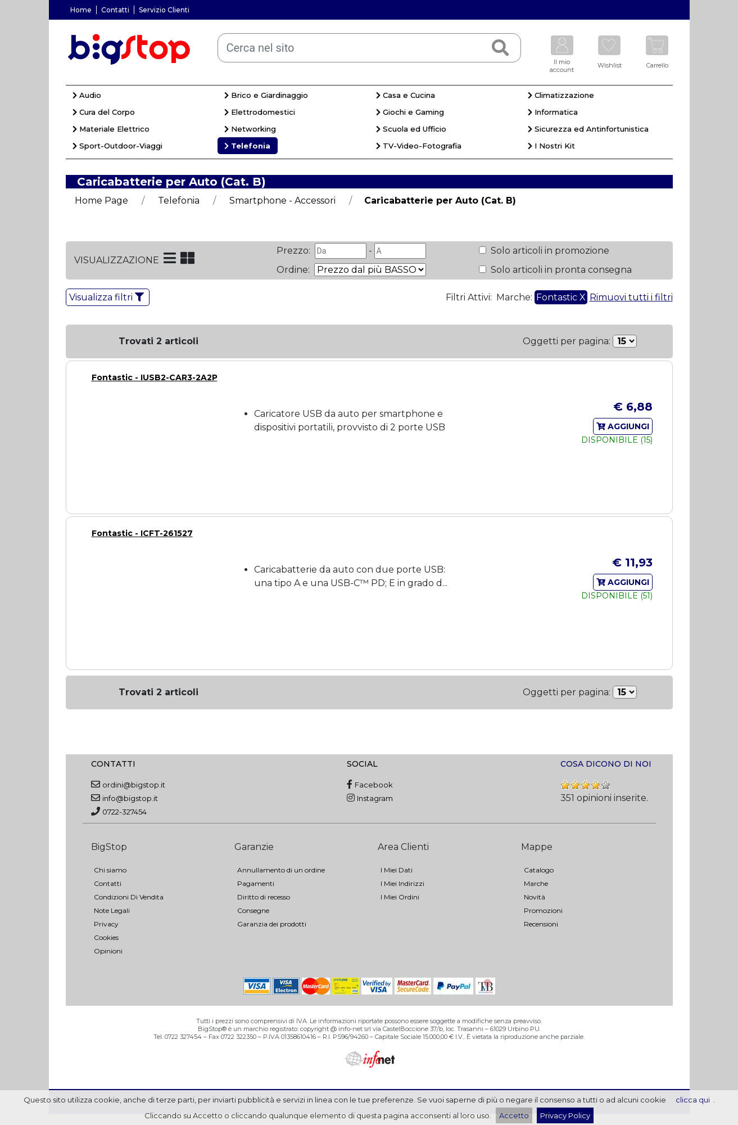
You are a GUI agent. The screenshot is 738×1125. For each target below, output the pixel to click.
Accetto (514, 1115)
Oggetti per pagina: (566, 341)
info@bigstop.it (130, 798)
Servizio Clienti (164, 10)
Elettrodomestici (259, 111)
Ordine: (294, 269)
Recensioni (541, 924)
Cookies (106, 937)
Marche (536, 883)
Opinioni (108, 951)
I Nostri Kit (551, 145)
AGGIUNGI (622, 426)
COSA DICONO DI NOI (605, 764)
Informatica (553, 111)
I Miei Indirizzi (402, 883)
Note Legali (112, 910)
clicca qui (693, 1099)
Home (81, 10)
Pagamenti (255, 883)
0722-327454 (124, 811)
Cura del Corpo (104, 111)
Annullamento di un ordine (281, 870)
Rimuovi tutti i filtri (631, 297)
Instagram (375, 798)
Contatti (115, 10)
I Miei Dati (397, 870)
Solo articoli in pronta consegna (560, 269)
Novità (534, 897)
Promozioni (543, 910)
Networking (250, 128)
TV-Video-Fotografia (418, 145)
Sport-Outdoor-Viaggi (117, 145)
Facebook (374, 784)
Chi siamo (110, 870)
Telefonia (247, 145)
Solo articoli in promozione (548, 250)
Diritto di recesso (263, 897)
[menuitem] (142, 96)
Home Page (101, 200)
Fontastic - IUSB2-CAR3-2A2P (155, 377)
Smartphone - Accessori (282, 200)
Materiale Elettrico (111, 128)
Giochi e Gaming (410, 111)
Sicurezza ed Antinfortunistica (588, 128)
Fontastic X (561, 297)
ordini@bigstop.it (133, 784)
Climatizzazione (561, 95)
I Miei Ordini (400, 897)
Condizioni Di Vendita (129, 897)
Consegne (253, 910)
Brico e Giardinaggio (266, 95)
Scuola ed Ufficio (411, 128)
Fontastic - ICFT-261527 (142, 533)
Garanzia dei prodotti (271, 924)
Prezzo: (295, 250)
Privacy (106, 924)
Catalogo (539, 870)
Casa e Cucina (405, 95)
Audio (87, 95)
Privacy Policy (565, 1115)
